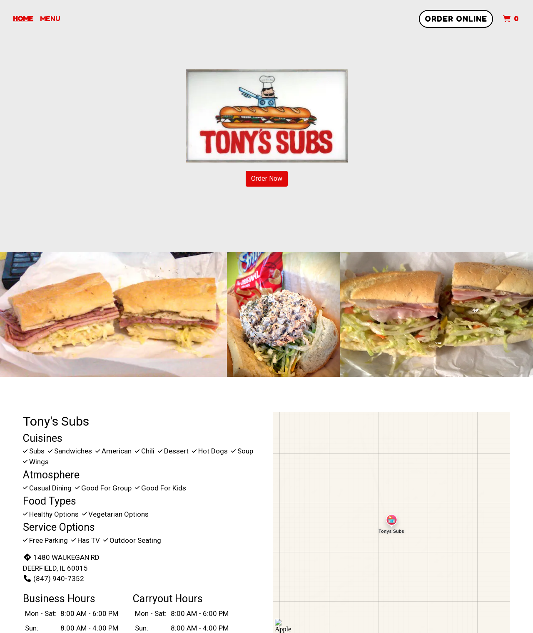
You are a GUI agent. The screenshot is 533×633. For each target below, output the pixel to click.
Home (23, 19)
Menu (50, 19)
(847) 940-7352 (53, 578)
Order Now (266, 178)
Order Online (456, 18)
